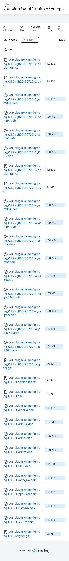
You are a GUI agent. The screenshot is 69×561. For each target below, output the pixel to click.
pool (27, 8)
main (38, 8)
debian (13, 8)
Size (62, 39)
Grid (60, 29)
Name (13, 39)
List (50, 29)
